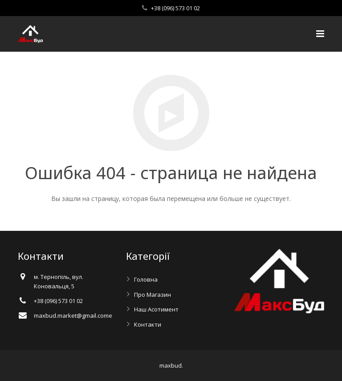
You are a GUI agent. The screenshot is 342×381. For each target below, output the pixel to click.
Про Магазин (152, 295)
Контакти (147, 324)
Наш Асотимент (156, 309)
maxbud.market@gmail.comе (73, 315)
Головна (146, 279)
